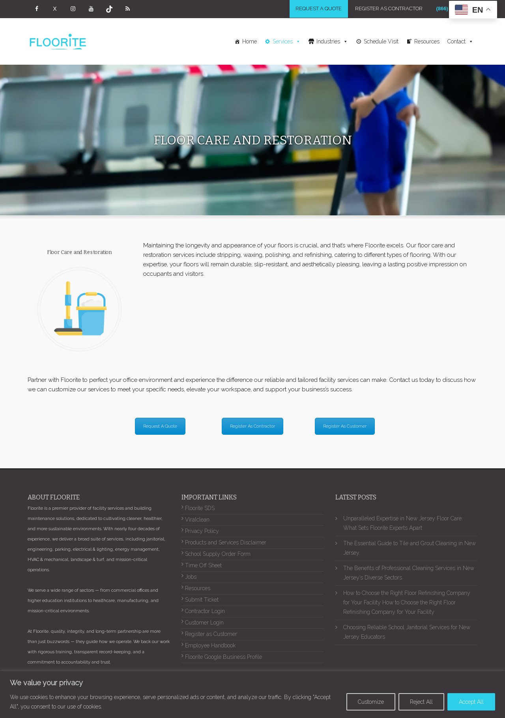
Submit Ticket (202, 601)
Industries (332, 42)
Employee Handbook (210, 646)
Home (249, 42)
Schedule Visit (381, 42)
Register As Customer (345, 427)
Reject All (421, 702)
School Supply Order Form (218, 555)
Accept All (471, 702)
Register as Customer (211, 635)
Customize (371, 702)
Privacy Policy (202, 532)
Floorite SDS (200, 509)
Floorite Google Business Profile (223, 658)
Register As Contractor (387, 9)
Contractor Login (205, 612)
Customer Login (204, 624)
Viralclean (197, 521)
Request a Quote (316, 9)
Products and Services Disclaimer (225, 543)
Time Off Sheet (203, 566)
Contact (460, 42)
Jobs (190, 578)
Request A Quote (160, 427)
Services (287, 42)
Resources (427, 42)
